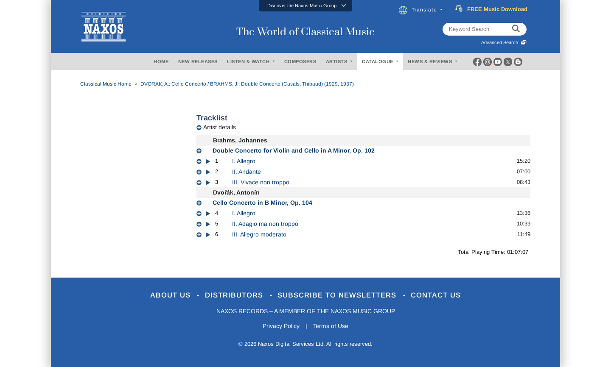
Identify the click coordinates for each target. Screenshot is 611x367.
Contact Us (437, 296)
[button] (305, 5)
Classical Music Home (106, 84)
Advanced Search (504, 42)
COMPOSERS (300, 61)
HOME (161, 61)
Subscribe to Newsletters (338, 296)
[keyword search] (516, 29)
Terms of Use (331, 326)
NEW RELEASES (198, 61)
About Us (171, 296)
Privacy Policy (281, 326)
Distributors (235, 296)
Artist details (219, 127)
